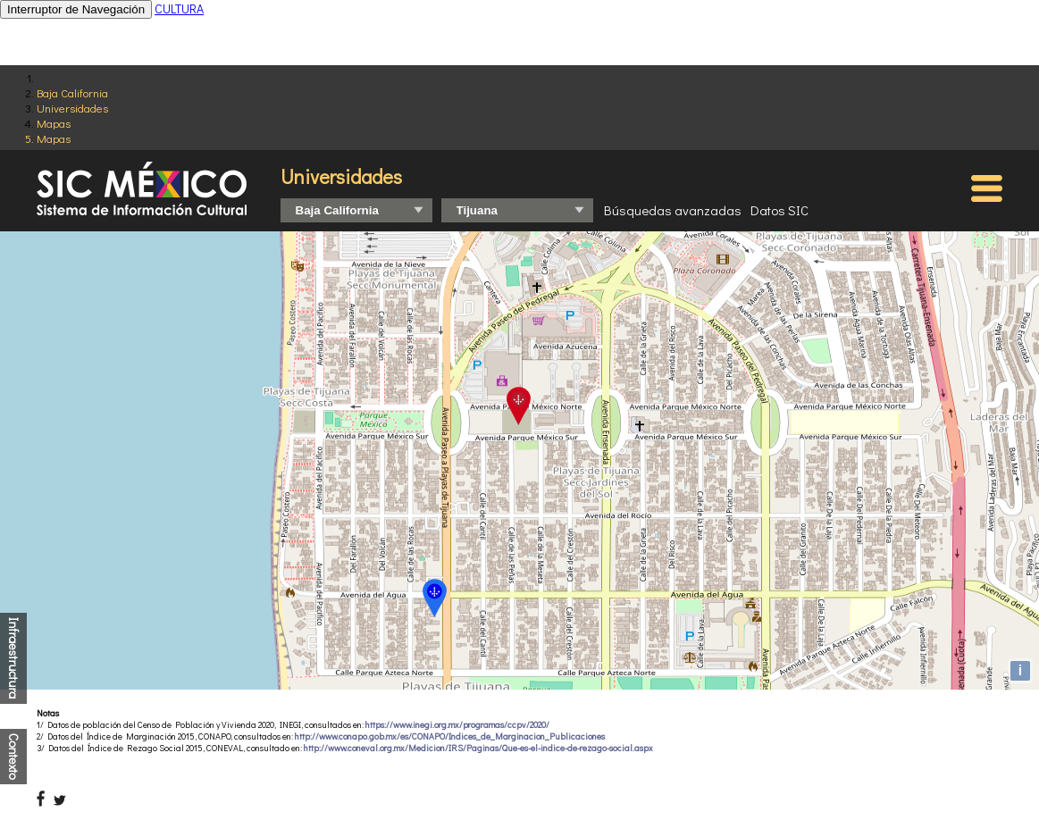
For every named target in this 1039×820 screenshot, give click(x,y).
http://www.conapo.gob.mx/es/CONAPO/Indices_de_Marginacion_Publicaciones (450, 736)
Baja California (72, 92)
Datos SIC (779, 210)
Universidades (72, 107)
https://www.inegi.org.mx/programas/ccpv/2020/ (457, 725)
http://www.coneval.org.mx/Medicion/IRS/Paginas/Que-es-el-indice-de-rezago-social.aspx (478, 748)
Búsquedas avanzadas (673, 210)
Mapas (54, 122)
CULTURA (179, 8)
